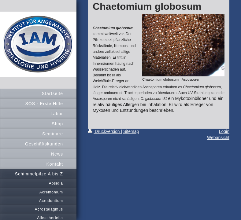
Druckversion (104, 131)
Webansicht (218, 137)
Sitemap (131, 131)
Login (224, 131)
